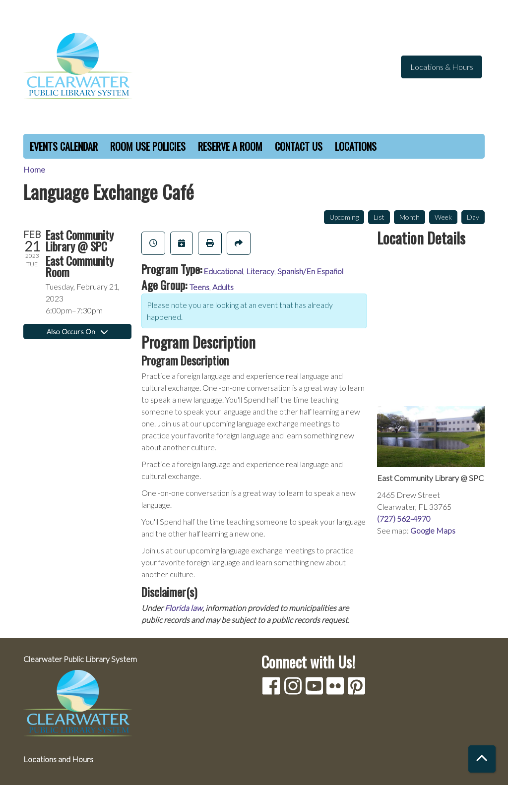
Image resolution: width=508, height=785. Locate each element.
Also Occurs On (77, 331)
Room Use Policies (148, 146)
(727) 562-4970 (404, 518)
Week (443, 217)
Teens (199, 287)
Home (34, 169)
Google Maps (432, 530)
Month (409, 217)
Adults (223, 287)
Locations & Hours (441, 66)
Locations (356, 146)
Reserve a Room (230, 146)
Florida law (183, 607)
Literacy (260, 271)
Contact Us (298, 146)
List (379, 217)
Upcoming (344, 217)
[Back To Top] (482, 759)
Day (473, 217)
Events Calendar (64, 146)
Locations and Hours (58, 759)
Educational (223, 271)
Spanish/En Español (310, 271)
